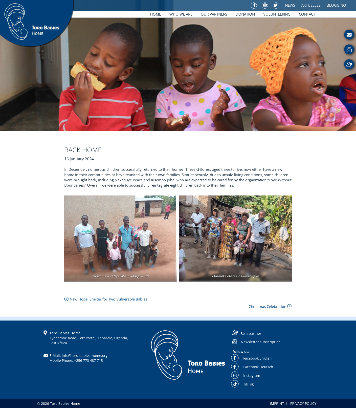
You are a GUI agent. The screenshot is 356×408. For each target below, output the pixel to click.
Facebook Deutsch (252, 367)
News (290, 5)
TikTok (243, 384)
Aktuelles (310, 5)
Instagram (246, 375)
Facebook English (252, 358)
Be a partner (251, 333)
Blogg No (336, 5)
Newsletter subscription (261, 342)
